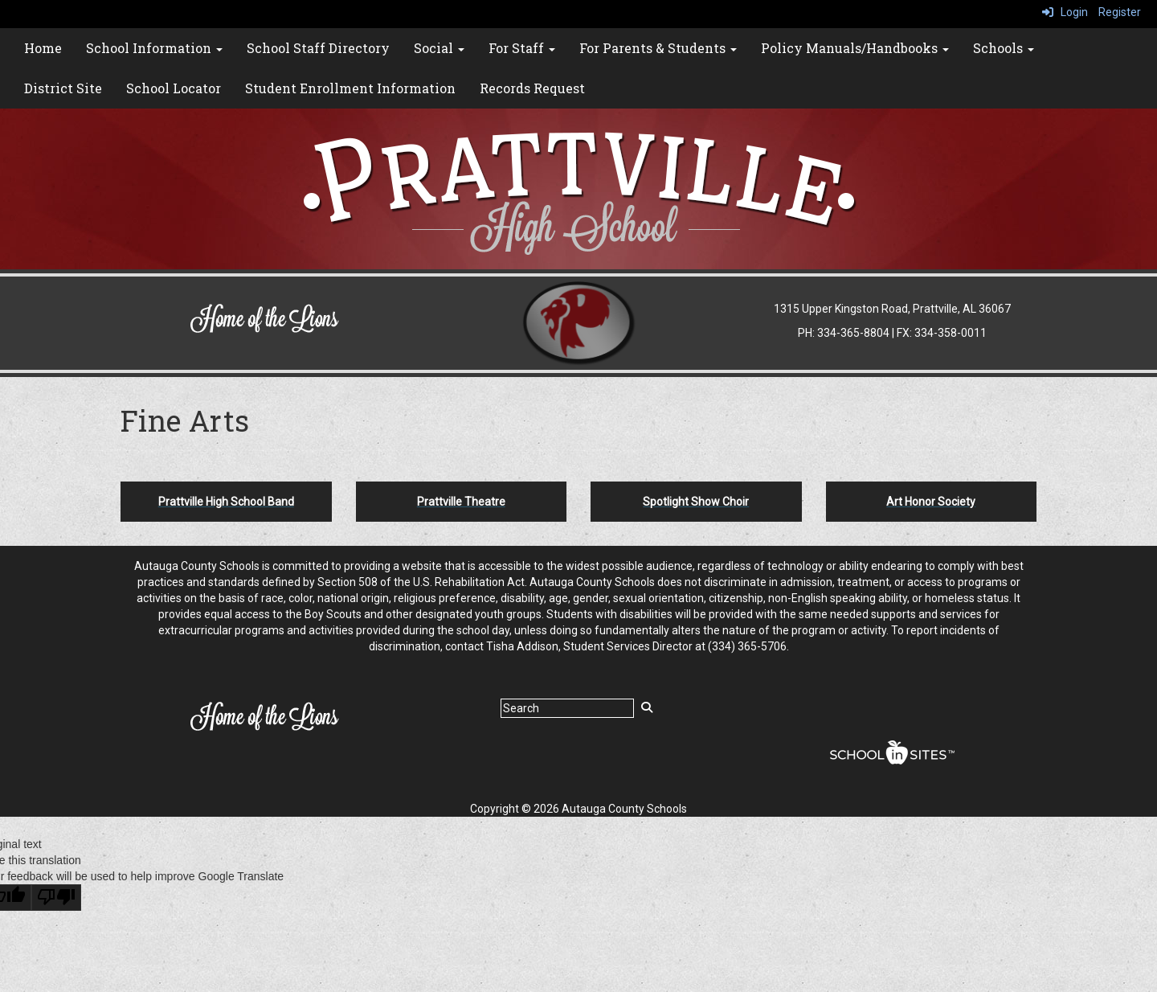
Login (1065, 12)
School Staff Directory (318, 47)
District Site (63, 88)
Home (43, 47)
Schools (1003, 47)
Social (439, 47)
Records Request (532, 88)
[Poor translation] (56, 897)
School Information (154, 47)
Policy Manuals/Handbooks (855, 47)
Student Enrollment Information (350, 88)
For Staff (522, 47)
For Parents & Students (658, 47)
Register (1119, 12)
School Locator (173, 88)
